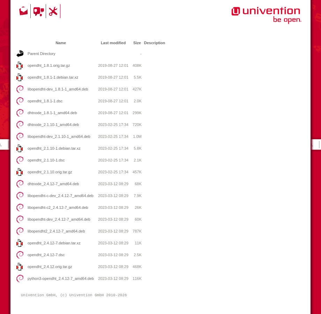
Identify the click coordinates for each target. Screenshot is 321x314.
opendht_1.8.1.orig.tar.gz (49, 65)
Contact (24, 11)
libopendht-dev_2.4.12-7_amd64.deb (59, 219)
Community (39, 11)
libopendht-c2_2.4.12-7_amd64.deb (58, 207)
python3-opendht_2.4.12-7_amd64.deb (61, 278)
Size (137, 43)
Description (154, 43)
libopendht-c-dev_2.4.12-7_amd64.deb (61, 196)
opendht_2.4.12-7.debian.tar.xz (54, 243)
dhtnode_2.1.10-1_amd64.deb (53, 125)
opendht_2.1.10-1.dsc (46, 160)
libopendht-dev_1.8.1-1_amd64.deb (58, 89)
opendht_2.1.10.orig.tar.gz (50, 172)
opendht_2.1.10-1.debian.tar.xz (54, 148)
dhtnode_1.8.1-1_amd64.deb (52, 113)
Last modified (113, 43)
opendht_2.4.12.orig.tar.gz (50, 267)
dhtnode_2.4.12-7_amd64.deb (53, 184)
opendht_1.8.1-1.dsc (45, 101)
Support (54, 11)
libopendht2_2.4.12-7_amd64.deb (56, 231)
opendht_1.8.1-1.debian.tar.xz (53, 77)
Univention (252, 19)
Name (60, 43)
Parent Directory (41, 54)
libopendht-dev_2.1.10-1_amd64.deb (59, 136)
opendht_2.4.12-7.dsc (46, 255)
